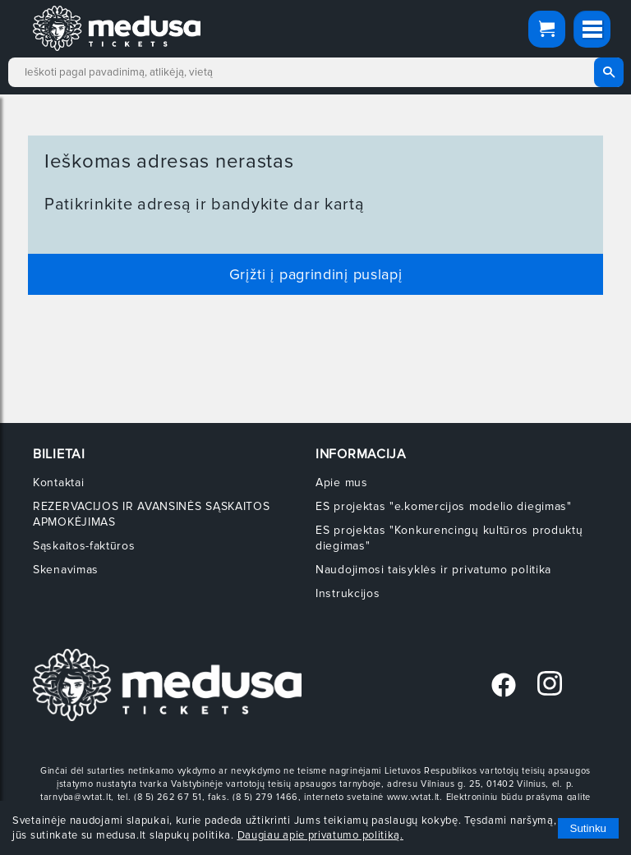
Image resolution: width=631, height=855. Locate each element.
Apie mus (342, 483)
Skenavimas (66, 570)
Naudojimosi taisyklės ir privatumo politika (433, 570)
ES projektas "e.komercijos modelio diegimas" (444, 506)
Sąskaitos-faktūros (84, 546)
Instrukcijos (348, 593)
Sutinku (588, 828)
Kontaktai (58, 483)
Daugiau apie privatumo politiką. (320, 835)
